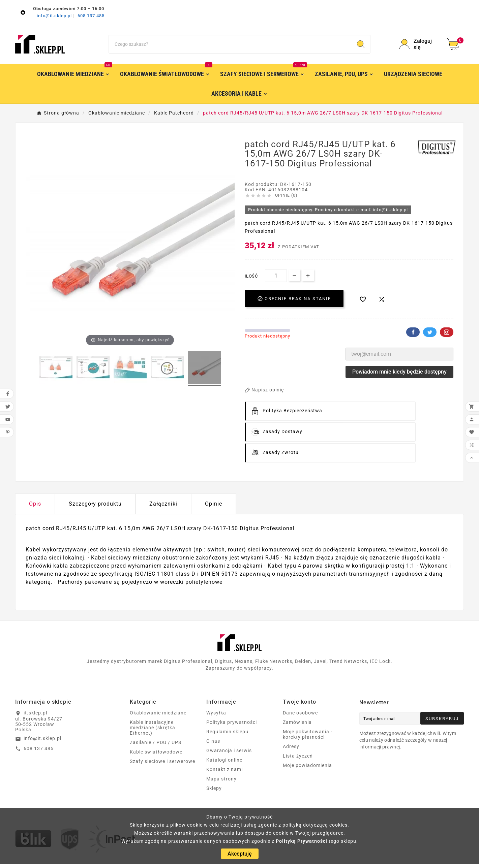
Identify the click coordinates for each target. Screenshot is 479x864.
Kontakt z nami (224, 769)
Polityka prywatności (231, 722)
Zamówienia (297, 722)
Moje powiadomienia (307, 765)
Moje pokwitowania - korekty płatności (307, 734)
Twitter (430, 332)
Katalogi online (224, 760)
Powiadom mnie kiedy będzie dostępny (399, 372)
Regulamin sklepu (227, 731)
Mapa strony (221, 778)
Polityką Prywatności (301, 841)
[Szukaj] (230, 44)
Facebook (413, 332)
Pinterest (446, 332)
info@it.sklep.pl (55, 15)
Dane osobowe (300, 712)
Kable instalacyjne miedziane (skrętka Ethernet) (152, 727)
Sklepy (214, 788)
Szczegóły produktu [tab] (95, 504)
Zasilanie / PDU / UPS (155, 742)
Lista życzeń (298, 756)
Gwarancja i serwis (229, 750)
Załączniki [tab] (163, 504)
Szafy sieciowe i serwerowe (162, 761)
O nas (213, 741)
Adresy (291, 746)
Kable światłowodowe (156, 752)
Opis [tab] (35, 504)
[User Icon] (419, 44)
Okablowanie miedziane (158, 712)
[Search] (360, 44)
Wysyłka (216, 712)
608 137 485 (91, 15)
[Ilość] (276, 275)
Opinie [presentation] (213, 504)
